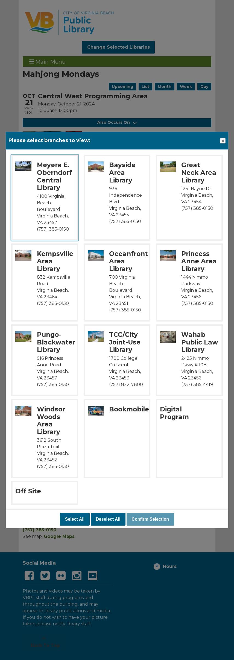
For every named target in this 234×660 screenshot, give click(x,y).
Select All (74, 519)
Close (222, 141)
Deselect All (108, 519)
